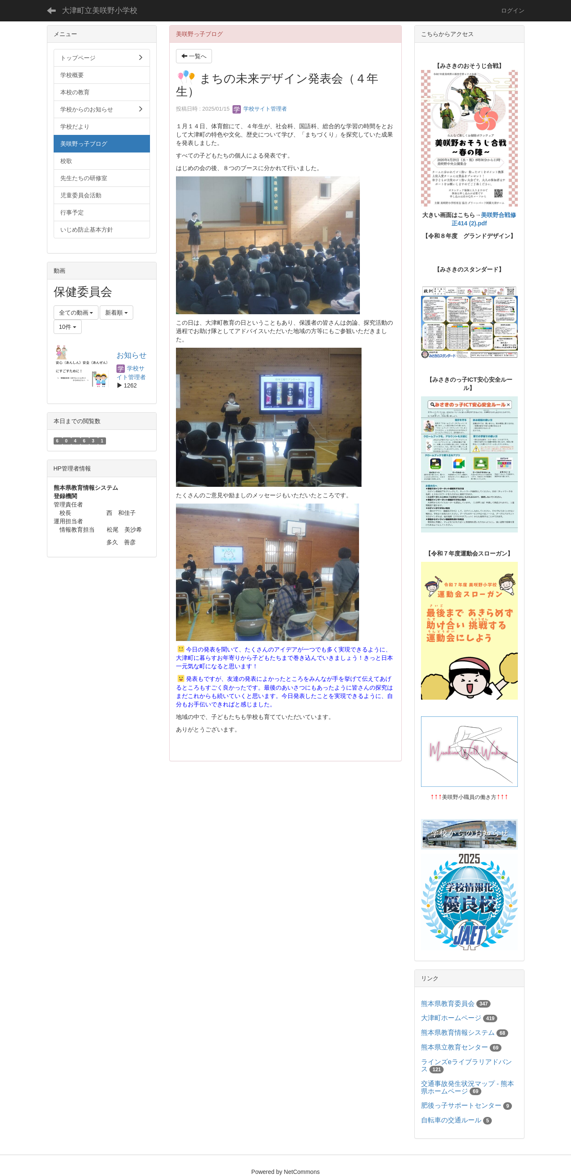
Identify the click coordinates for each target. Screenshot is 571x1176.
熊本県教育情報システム (458, 1032)
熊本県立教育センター (454, 1047)
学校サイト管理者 (260, 109)
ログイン (512, 10)
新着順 (116, 312)
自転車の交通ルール (451, 1120)
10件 (67, 326)
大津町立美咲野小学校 (99, 10)
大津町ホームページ (451, 1017)
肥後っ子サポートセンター (461, 1105)
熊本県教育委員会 (448, 1003)
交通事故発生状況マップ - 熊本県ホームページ (467, 1087)
